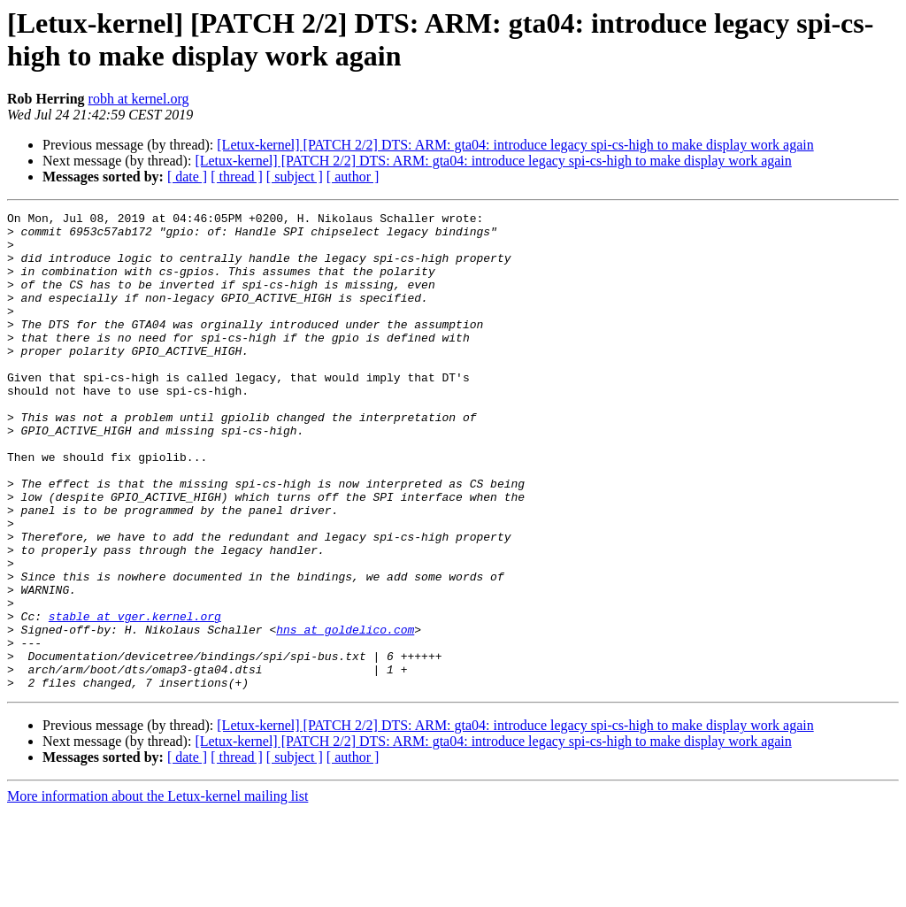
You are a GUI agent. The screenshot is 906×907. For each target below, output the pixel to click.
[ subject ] (294, 176)
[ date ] (187, 176)
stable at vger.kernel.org (135, 698)
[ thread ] (237, 176)
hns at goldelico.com (345, 714)
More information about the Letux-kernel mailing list (157, 891)
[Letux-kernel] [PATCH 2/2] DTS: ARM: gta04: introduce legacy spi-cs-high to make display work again (515, 144)
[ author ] (353, 176)
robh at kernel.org (138, 98)
